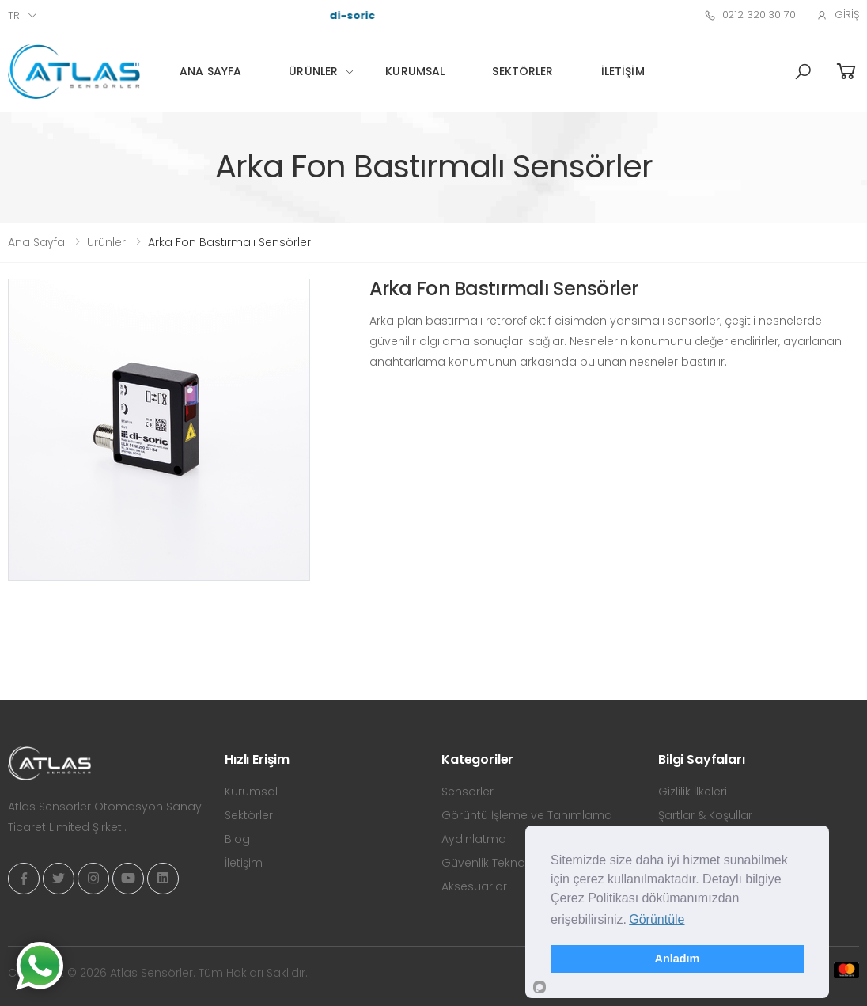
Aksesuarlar (474, 886)
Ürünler (313, 71)
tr (14, 15)
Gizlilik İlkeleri (692, 791)
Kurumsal (415, 71)
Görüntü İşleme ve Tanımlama (526, 815)
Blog (237, 839)
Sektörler (522, 71)
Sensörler (467, 791)
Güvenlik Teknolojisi (495, 863)
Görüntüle (656, 919)
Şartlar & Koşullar (705, 815)
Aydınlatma (473, 839)
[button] (803, 72)
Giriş (837, 14)
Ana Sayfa (210, 71)
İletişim (623, 71)
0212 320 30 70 (750, 14)
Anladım (677, 958)
